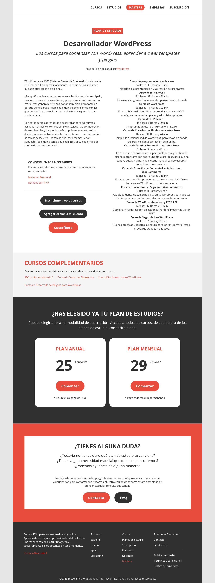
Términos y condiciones (168, 560)
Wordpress (122, 69)
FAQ (123, 497)
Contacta (96, 497)
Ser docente (161, 545)
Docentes (127, 555)
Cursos (96, 7)
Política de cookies (164, 555)
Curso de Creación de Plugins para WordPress (151, 130)
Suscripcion (129, 545)
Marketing (96, 555)
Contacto (159, 539)
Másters (127, 561)
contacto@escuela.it (35, 553)
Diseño (94, 545)
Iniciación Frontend (39, 177)
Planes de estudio (132, 539)
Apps (93, 550)
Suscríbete (63, 227)
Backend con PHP (38, 182)
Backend (95, 539)
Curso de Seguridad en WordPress (152, 217)
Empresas (157, 7)
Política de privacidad (166, 566)
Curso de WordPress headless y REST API (152, 202)
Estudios (114, 7)
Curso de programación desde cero (152, 81)
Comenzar (70, 386)
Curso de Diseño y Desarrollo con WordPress (151, 145)
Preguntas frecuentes (167, 534)
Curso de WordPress (151, 104)
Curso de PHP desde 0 (151, 119)
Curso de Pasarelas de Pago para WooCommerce (151, 187)
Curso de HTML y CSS (152, 92)
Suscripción (179, 7)
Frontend (95, 534)
